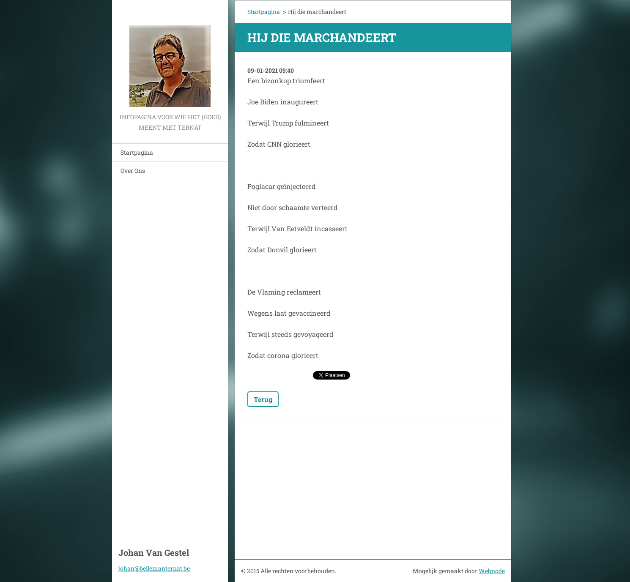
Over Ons (133, 171)
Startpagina (137, 152)
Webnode (492, 571)
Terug (263, 399)
